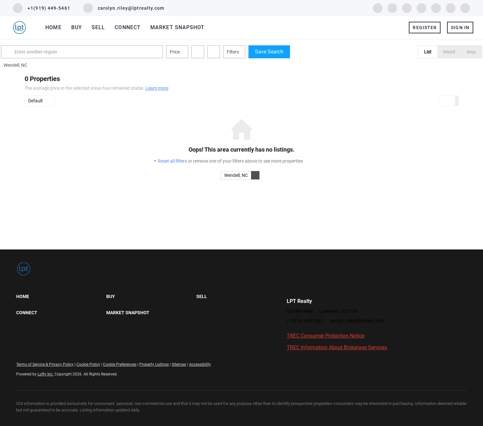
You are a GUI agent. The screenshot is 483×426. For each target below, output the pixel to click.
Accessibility (200, 364)
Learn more (156, 88)
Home (53, 27)
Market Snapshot (177, 27)
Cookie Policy (88, 364)
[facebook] (378, 8)
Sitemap (179, 364)
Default (35, 100)
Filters (256, 51)
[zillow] (421, 8)
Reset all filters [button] (172, 161)
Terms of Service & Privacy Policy (45, 364)
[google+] (465, 8)
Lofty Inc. (45, 374)
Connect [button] (128, 27)
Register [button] (425, 27)
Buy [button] (76, 27)
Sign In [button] (460, 27)
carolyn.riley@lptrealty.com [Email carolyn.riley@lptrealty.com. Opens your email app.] (357, 320)
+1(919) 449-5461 (305, 320)
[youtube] (450, 8)
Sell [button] (98, 27)
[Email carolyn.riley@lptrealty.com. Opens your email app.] (124, 8)
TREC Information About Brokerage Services (337, 347)
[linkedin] (392, 8)
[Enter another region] (108, 52)
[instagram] (436, 8)
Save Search (293, 52)
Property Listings (154, 364)
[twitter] (407, 8)
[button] (32, 51)
